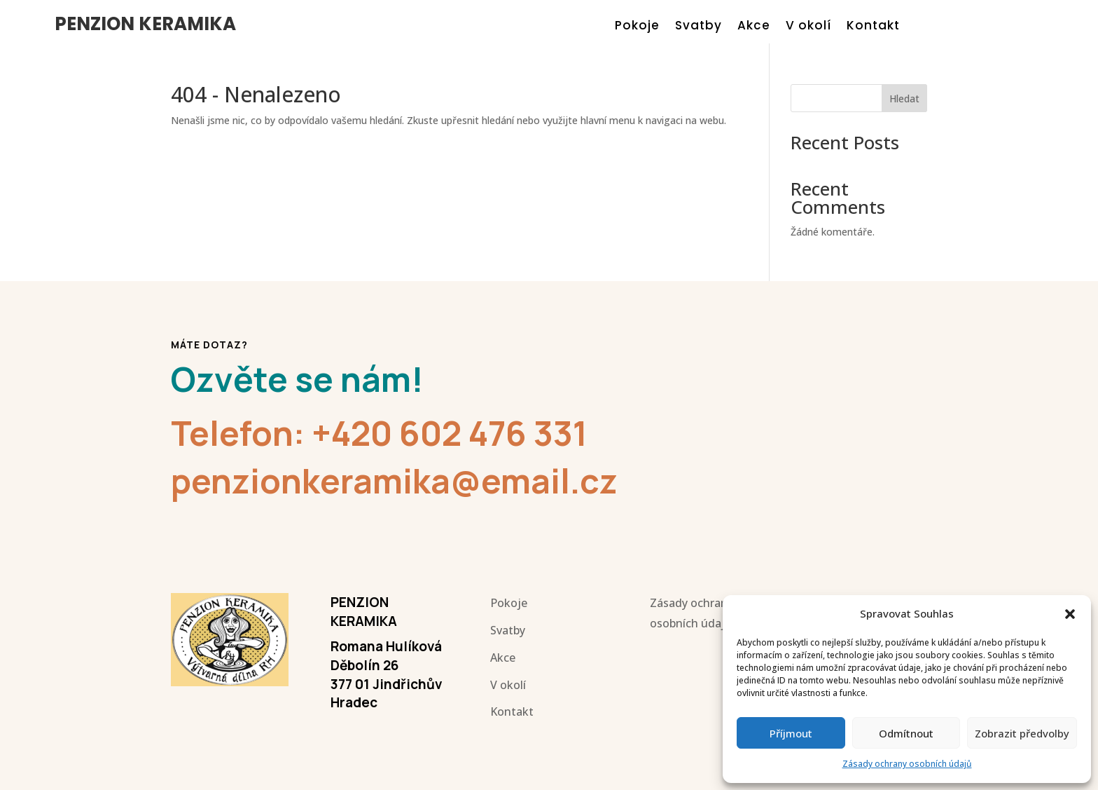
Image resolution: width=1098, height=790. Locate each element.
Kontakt (873, 27)
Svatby (698, 27)
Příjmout (791, 733)
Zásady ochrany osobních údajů (907, 764)
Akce (753, 27)
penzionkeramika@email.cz (394, 480)
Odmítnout (906, 733)
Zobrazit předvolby (1022, 733)
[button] (1070, 614)
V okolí (808, 27)
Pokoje (637, 27)
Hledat (904, 98)
